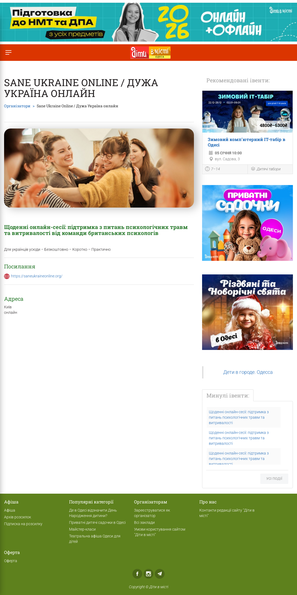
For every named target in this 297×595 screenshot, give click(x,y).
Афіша (9, 510)
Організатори (17, 105)
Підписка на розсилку (23, 524)
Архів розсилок (17, 517)
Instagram (148, 574)
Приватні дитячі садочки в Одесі (97, 522)
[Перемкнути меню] (8, 52)
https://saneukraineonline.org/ (37, 276)
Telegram (160, 574)
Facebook (137, 574)
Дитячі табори (265, 169)
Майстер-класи (82, 529)
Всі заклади (144, 522)
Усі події (274, 479)
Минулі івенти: (227, 395)
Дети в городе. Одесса (248, 372)
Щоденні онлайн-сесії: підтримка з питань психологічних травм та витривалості (239, 417)
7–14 (212, 170)
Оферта (10, 561)
